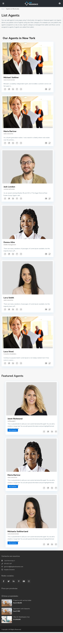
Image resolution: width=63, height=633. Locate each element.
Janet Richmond (15, 419)
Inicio (2, 9)
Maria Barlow (10, 131)
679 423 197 (8, 564)
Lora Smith (9, 298)
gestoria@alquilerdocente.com (13, 567)
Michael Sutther (11, 77)
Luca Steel (9, 352)
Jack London (9, 187)
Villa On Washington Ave (21, 618)
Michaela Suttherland (18, 532)
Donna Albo (9, 242)
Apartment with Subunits (21, 610)
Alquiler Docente (9, 570)
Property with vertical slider (22, 601)
